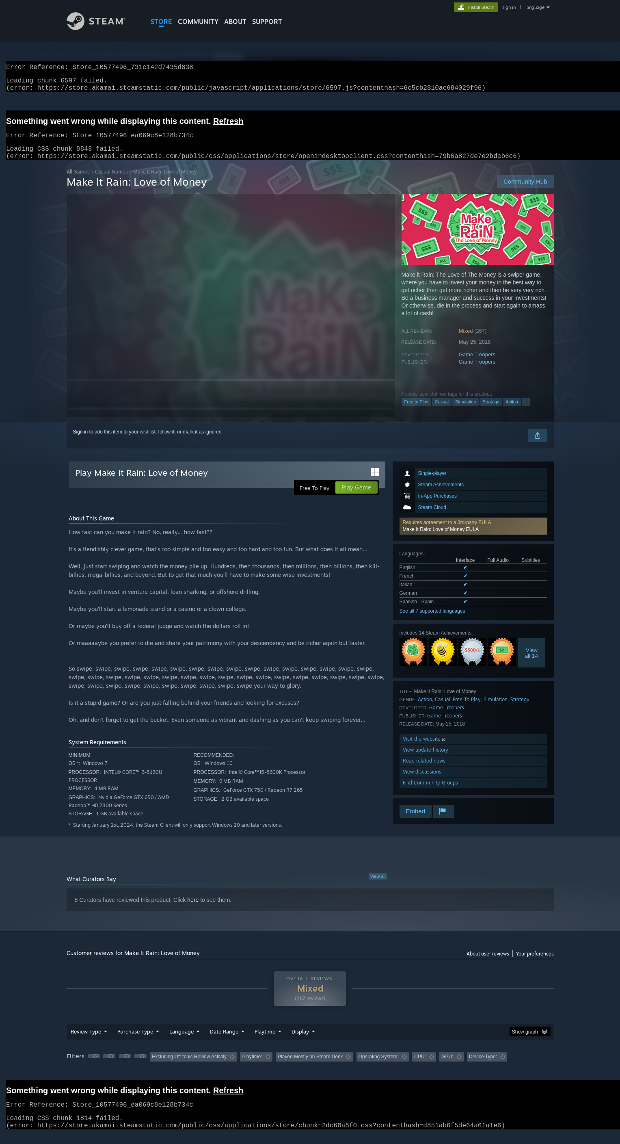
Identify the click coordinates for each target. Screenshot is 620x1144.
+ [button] (526, 411)
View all (378, 886)
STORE (161, 21)
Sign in (80, 441)
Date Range (224, 1041)
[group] (310, 1067)
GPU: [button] (447, 1066)
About (235, 21)
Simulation (465, 411)
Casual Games (111, 181)
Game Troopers (477, 364)
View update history (425, 759)
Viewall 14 (531, 662)
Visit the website (425, 748)
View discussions (422, 781)
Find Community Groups (430, 792)
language (534, 7)
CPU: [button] (420, 1066)
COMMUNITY (198, 21)
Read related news (424, 770)
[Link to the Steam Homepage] (102, 27)
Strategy (490, 411)
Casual (442, 411)
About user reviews (488, 963)
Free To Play (467, 709)
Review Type (86, 1041)
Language (181, 1041)
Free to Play (416, 411)
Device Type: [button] (483, 1066)
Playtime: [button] (252, 1066)
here (193, 909)
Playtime (265, 1041)
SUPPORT (267, 21)
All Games (78, 181)
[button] (473, 535)
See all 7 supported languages (432, 621)
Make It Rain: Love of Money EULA (441, 539)
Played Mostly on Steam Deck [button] (310, 1066)
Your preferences (535, 963)
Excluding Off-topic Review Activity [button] (189, 1066)
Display (300, 1041)
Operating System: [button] (379, 1066)
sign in (509, 7)
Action (512, 411)
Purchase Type (135, 1041)
